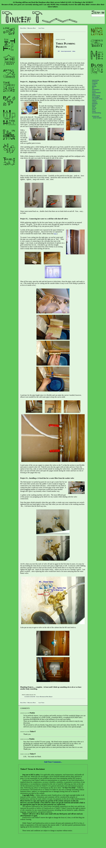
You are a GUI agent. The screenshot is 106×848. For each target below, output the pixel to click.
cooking (94, 83)
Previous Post (32, 28)
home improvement (66, 51)
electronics (95, 89)
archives (95, 82)
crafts (94, 85)
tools (93, 109)
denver (94, 86)
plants (94, 105)
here (55, 233)
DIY (59, 51)
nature (94, 100)
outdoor (94, 102)
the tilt (94, 108)
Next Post (23, 28)
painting (94, 103)
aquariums (95, 80)
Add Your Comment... (53, 762)
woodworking (96, 113)
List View (41, 28)
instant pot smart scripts (96, 117)
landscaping (96, 95)
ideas (73, 51)
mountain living (97, 99)
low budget (95, 97)
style (93, 106)
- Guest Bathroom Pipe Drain (38, 696)
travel (94, 111)
